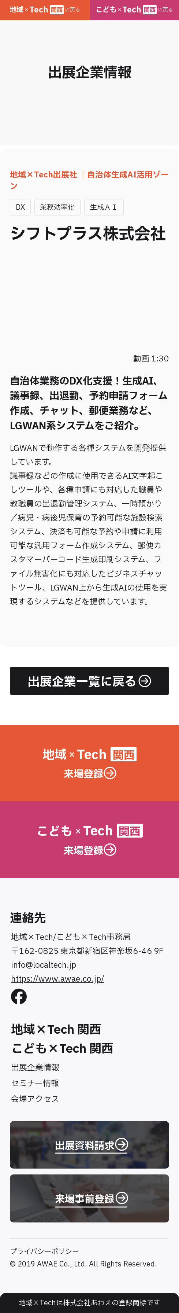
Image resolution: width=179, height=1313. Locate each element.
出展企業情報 (35, 1068)
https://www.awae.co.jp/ (57, 979)
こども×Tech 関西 (62, 1049)
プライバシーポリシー (44, 1252)
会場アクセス (35, 1099)
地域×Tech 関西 (56, 1030)
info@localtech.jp (43, 965)
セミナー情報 (35, 1084)
